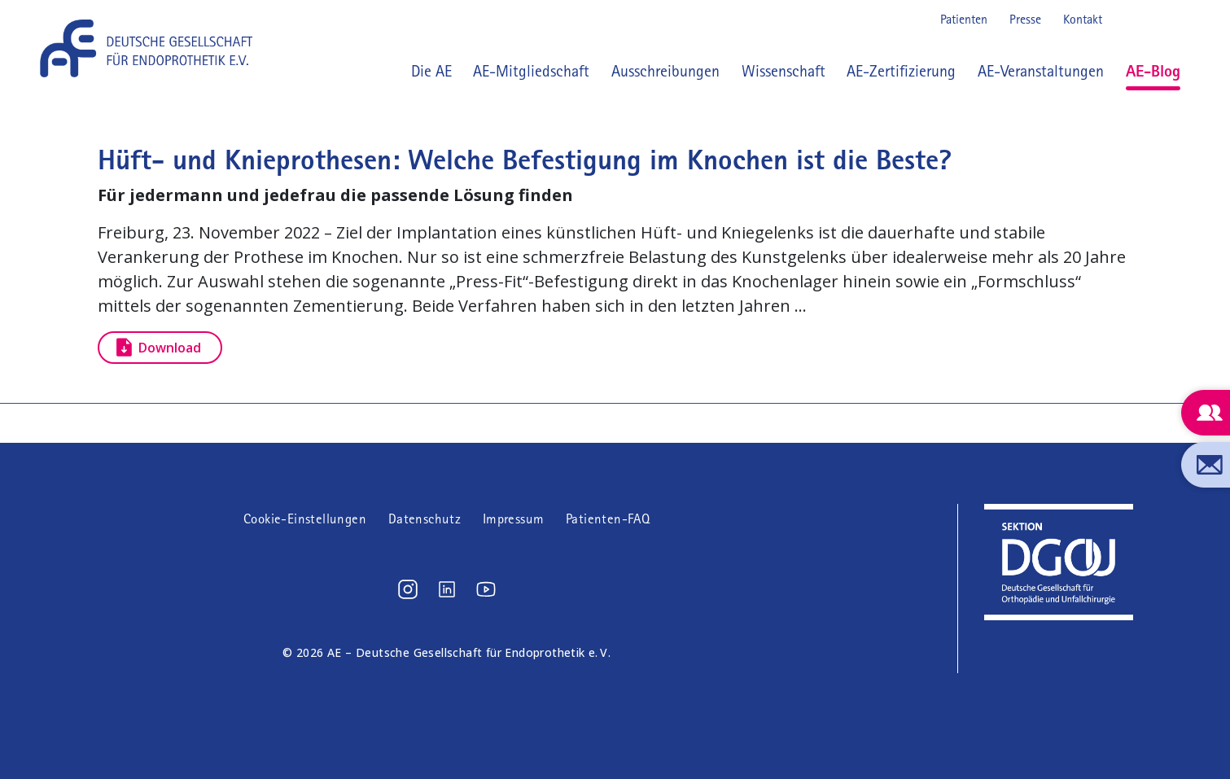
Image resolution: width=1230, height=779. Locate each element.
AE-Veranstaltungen (1041, 71)
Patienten (963, 19)
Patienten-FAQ (608, 518)
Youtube (1178, 20)
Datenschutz (424, 518)
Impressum (514, 518)
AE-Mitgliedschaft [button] (531, 71)
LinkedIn (1152, 20)
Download (169, 348)
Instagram (1126, 20)
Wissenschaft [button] (783, 71)
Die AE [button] (431, 71)
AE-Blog (1153, 70)
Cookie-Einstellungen (304, 518)
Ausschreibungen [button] (665, 71)
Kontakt (1082, 19)
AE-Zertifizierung (901, 71)
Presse (1025, 19)
